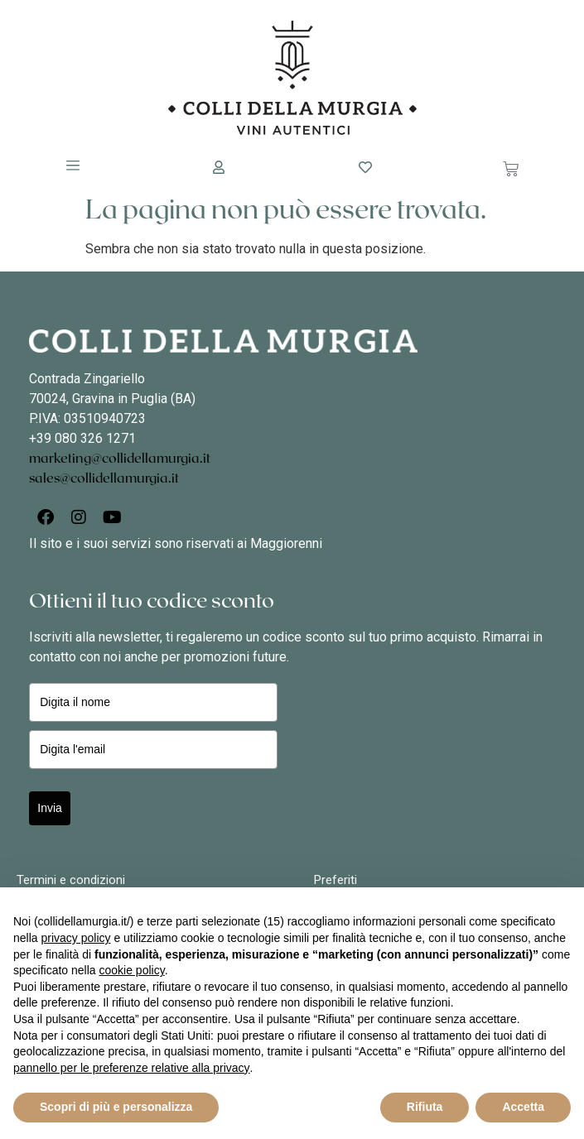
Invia (49, 808)
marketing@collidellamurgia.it (119, 458)
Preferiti (335, 879)
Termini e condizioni (71, 879)
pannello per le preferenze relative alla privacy (131, 1067)
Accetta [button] (523, 1106)
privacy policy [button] (75, 937)
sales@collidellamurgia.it (104, 478)
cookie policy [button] (132, 970)
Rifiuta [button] (425, 1106)
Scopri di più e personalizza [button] (116, 1106)
